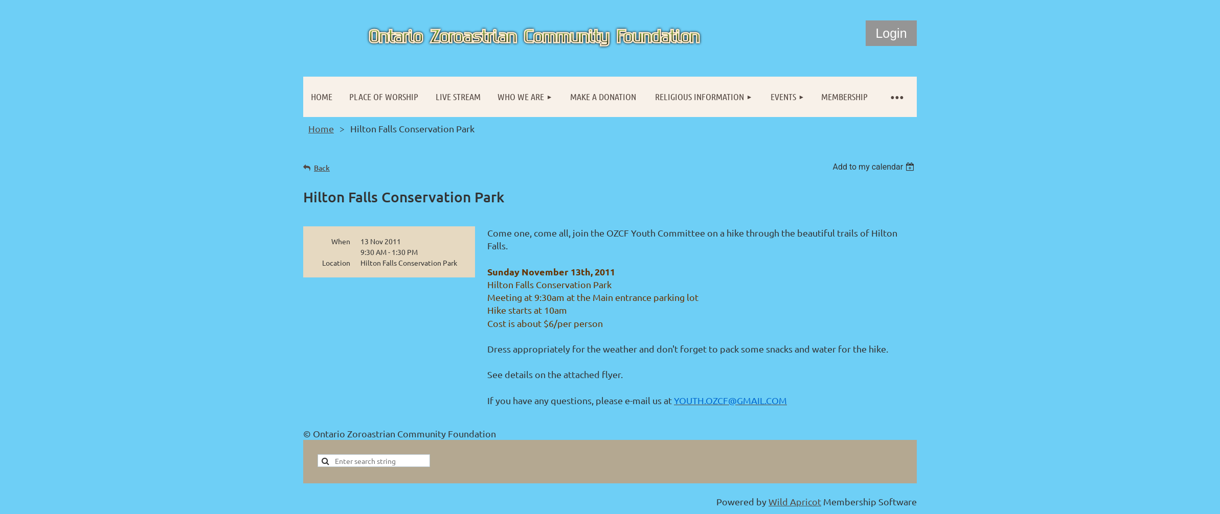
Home (321, 128)
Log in (891, 33)
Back (322, 168)
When (340, 241)
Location (336, 262)
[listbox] (874, 166)
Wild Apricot (795, 501)
